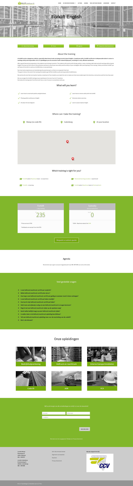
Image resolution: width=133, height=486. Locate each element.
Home (59, 3)
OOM (89, 223)
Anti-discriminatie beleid (58, 451)
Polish (94, 185)
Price (54, 46)
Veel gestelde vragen (95, 3)
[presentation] (53, 423)
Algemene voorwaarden (58, 454)
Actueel (80, 3)
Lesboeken (106, 3)
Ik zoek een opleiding (68, 3)
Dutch (99, 185)
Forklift (25, 179)
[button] (68, 141)
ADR (66, 388)
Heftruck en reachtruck (66, 364)
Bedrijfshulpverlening (30, 364)
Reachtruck (34, 179)
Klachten (54, 457)
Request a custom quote (67, 240)
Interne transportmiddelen (102, 364)
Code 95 (30, 388)
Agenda (86, 3)
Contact (113, 3)
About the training (29, 46)
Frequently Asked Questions (106, 46)
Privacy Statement (78, 439)
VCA (102, 388)
